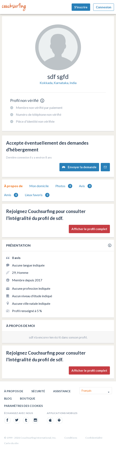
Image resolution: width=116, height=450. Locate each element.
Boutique (27, 398)
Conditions (70, 437)
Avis (85, 186)
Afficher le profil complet (89, 229)
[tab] (13, 185)
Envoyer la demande (79, 167)
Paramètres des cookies (23, 405)
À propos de (13, 186)
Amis (11, 195)
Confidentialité (93, 437)
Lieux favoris (37, 195)
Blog (8, 398)
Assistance (62, 391)
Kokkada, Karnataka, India (58, 83)
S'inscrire (81, 7)
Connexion (103, 7)
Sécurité (38, 391)
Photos (63, 186)
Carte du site (11, 443)
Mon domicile (39, 186)
